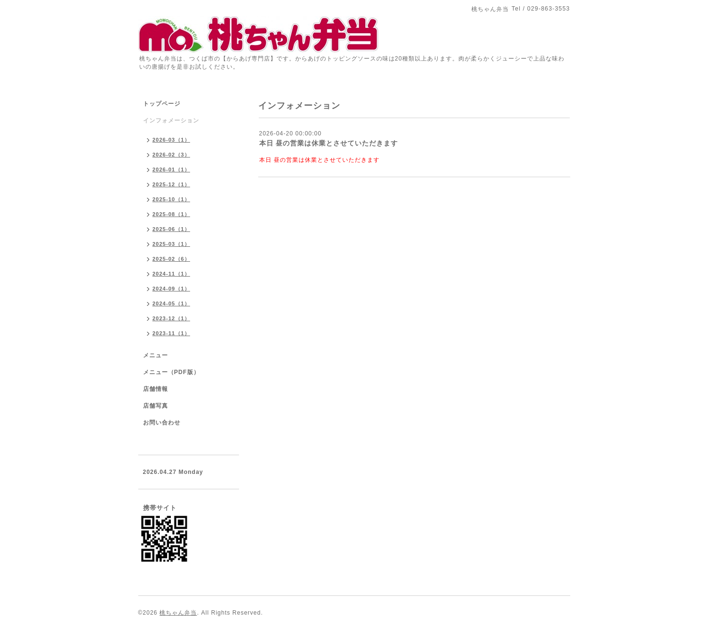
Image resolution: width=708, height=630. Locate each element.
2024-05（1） (172, 303)
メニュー (155, 355)
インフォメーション (171, 120)
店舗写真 (155, 405)
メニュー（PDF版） (171, 372)
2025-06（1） (172, 229)
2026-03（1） (172, 140)
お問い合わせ (161, 422)
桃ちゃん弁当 (178, 612)
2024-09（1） (172, 288)
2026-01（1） (172, 169)
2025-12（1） (172, 184)
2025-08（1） (172, 214)
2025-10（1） (172, 199)
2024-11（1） (172, 274)
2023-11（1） (172, 333)
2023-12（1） (172, 318)
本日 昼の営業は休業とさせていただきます (328, 143)
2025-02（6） (172, 259)
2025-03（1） (172, 244)
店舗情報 (155, 389)
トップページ (161, 103)
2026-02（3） (172, 155)
